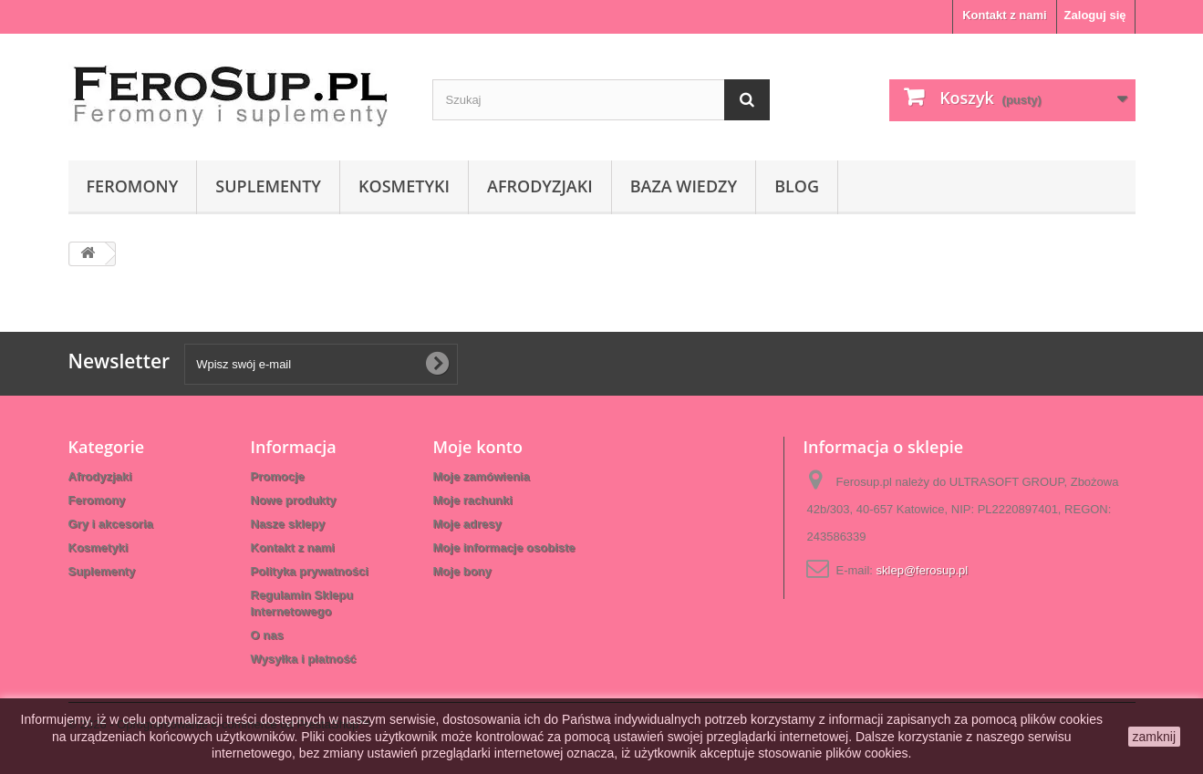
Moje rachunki (473, 500)
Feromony (133, 186)
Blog (796, 186)
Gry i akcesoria (110, 524)
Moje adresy (467, 524)
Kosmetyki (404, 186)
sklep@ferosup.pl (922, 570)
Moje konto (478, 447)
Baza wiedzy (683, 186)
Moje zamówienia (481, 476)
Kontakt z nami (1004, 15)
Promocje (278, 476)
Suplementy (268, 186)
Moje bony (462, 571)
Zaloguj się (1095, 15)
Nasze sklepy (288, 524)
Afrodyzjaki (540, 186)
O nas (267, 635)
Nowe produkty (294, 500)
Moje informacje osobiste (504, 547)
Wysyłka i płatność (304, 659)
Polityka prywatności (309, 571)
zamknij (1154, 736)
